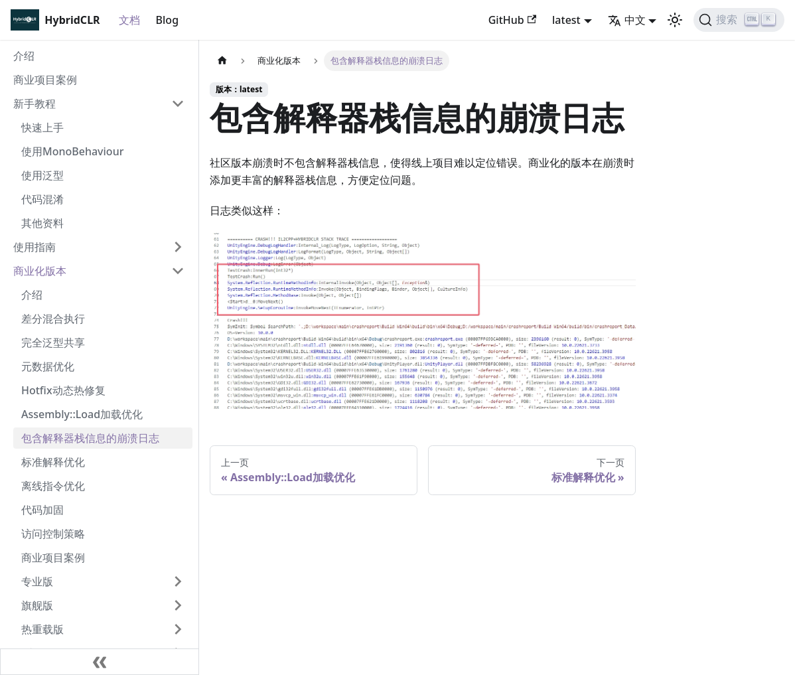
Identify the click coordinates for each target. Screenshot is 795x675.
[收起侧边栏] (99, 661)
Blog (167, 20)
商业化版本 (39, 270)
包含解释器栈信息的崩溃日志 (90, 438)
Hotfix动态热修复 (63, 390)
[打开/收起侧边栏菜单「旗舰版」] (177, 605)
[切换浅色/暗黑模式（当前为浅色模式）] (675, 20)
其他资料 (42, 223)
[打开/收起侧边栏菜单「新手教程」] (177, 103)
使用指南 (34, 247)
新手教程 (34, 103)
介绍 (24, 55)
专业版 (37, 581)
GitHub (512, 20)
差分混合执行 (53, 318)
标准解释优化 (53, 462)
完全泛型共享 (53, 342)
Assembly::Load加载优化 (82, 414)
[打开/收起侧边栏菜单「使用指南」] (177, 247)
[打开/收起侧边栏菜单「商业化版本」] (177, 270)
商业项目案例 (45, 79)
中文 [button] (627, 20)
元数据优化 (47, 366)
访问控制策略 (53, 533)
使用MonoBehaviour (72, 151)
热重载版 (42, 629)
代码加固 (42, 509)
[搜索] (738, 20)
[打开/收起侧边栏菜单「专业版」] (177, 581)
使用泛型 (42, 175)
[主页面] (222, 60)
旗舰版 (37, 605)
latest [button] (566, 20)
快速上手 (42, 127)
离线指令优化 (53, 486)
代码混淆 (42, 199)
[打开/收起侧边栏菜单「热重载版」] (177, 629)
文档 (129, 20)
